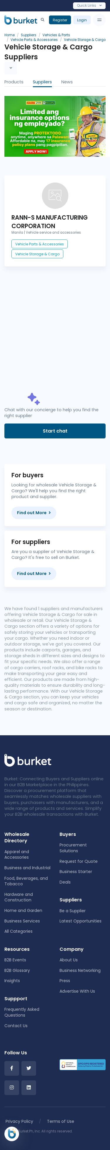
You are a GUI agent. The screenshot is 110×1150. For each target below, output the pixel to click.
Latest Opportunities (80, 921)
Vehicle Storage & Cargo (37, 254)
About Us (69, 960)
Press (65, 981)
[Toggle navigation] (99, 20)
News (67, 82)
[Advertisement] (55, 335)
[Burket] (20, 20)
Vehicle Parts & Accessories (39, 244)
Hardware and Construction (18, 897)
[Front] (27, 760)
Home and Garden (23, 910)
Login (82, 20)
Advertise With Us (77, 991)
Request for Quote (79, 861)
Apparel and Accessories (16, 854)
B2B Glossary (17, 970)
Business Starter (76, 871)
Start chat (55, 431)
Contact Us (16, 1026)
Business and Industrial (27, 868)
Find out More (34, 513)
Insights (12, 981)
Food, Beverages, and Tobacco (26, 881)
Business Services (22, 921)
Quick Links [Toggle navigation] (89, 5)
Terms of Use (60, 1121)
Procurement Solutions (73, 848)
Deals (65, 882)
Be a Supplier (73, 911)
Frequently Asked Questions (21, 1012)
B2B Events (15, 960)
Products (13, 82)
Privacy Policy (19, 1121)
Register (60, 20)
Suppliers (42, 82)
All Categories (18, 931)
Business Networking (80, 970)
